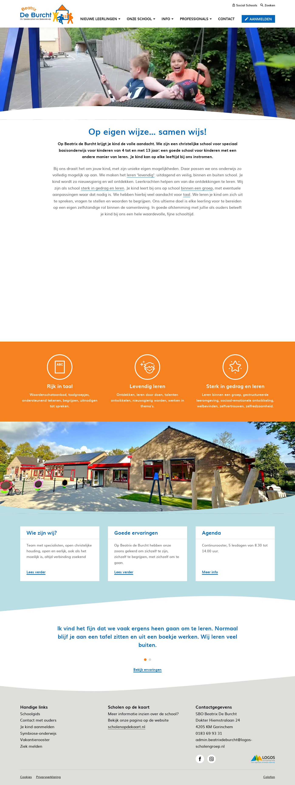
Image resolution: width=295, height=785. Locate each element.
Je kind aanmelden (37, 726)
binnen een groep (197, 188)
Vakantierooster (35, 739)
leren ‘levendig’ (140, 175)
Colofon (269, 777)
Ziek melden (31, 746)
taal (186, 194)
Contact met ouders (38, 720)
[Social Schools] (245, 5)
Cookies (26, 777)
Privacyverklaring (48, 777)
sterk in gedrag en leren (102, 188)
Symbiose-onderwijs (38, 733)
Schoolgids (30, 713)
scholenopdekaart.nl (126, 726)
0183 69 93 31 (209, 733)
